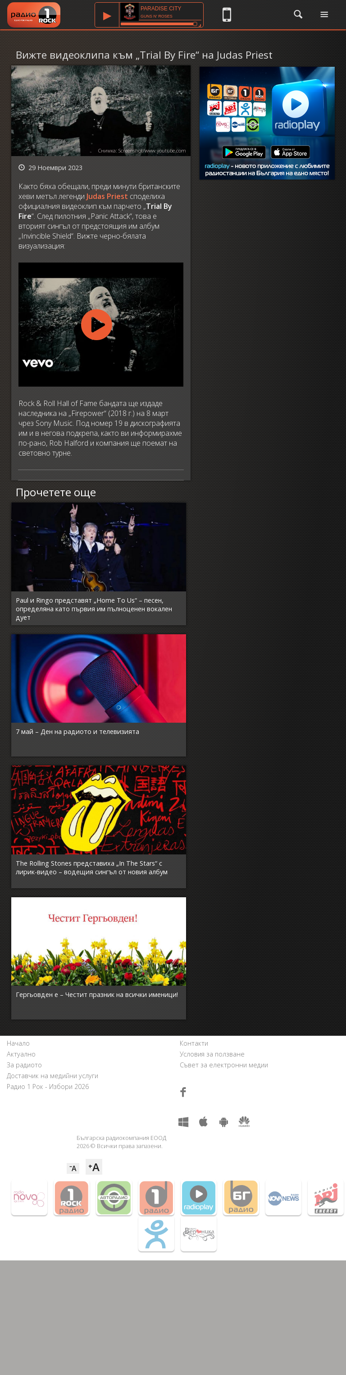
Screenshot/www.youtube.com (152, 150)
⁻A (73, 1168)
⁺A (94, 1166)
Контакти (194, 1043)
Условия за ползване (212, 1054)
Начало (18, 1043)
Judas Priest (107, 196)
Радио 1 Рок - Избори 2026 (48, 1086)
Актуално (21, 1054)
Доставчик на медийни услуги (52, 1075)
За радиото (24, 1065)
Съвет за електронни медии (224, 1065)
